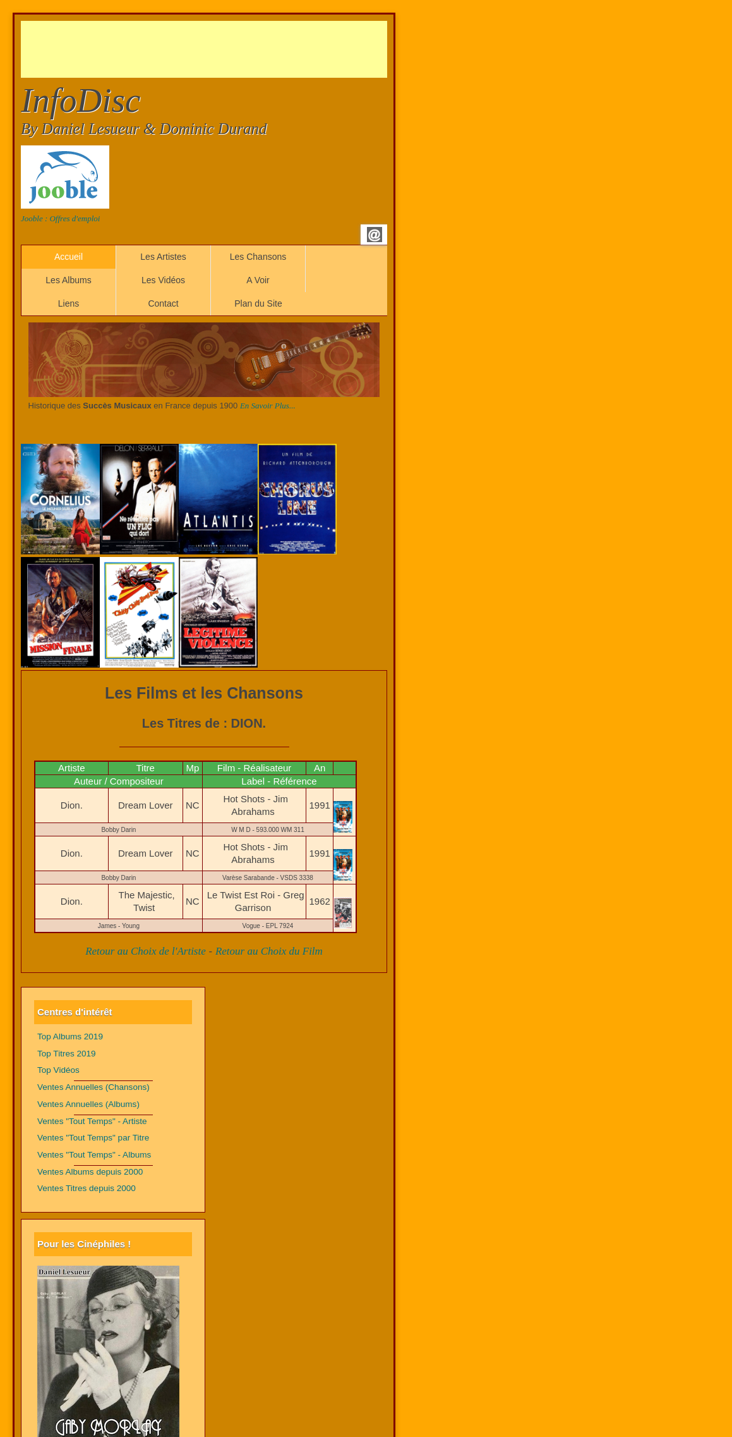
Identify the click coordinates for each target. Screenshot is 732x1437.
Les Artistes (163, 257)
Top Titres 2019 (66, 1053)
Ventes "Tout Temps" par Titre (93, 1137)
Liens (68, 303)
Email (374, 234)
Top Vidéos (58, 1070)
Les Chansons (258, 257)
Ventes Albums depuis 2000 (90, 1172)
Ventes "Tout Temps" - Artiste (92, 1121)
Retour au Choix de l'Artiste (145, 951)
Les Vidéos (163, 280)
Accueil (68, 257)
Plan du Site (258, 303)
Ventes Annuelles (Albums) (88, 1104)
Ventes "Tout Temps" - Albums (94, 1154)
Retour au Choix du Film (269, 951)
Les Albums (68, 280)
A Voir (258, 280)
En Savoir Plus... (268, 405)
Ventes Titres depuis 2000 (86, 1188)
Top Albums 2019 (70, 1036)
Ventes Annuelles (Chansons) (93, 1087)
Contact (163, 303)
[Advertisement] (251, 49)
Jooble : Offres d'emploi (60, 218)
